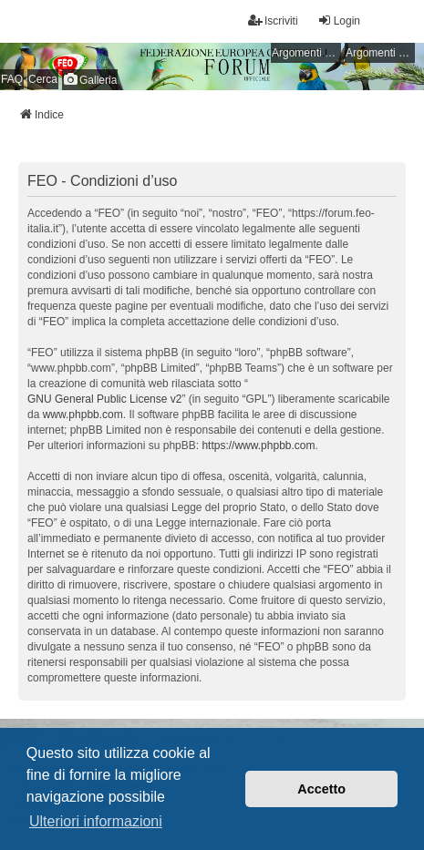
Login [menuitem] (338, 20)
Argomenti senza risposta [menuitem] (306, 52)
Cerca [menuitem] (42, 79)
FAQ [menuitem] (12, 79)
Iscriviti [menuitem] (273, 20)
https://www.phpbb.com (258, 445)
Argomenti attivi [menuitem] (380, 52)
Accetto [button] (321, 789)
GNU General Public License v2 (104, 399)
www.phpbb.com (83, 414)
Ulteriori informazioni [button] (95, 821)
